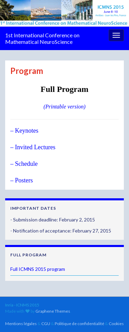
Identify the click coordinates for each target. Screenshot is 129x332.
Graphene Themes (52, 311)
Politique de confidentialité (79, 323)
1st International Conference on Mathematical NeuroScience (42, 38)
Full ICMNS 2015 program (37, 269)
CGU (45, 323)
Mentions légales (21, 323)
